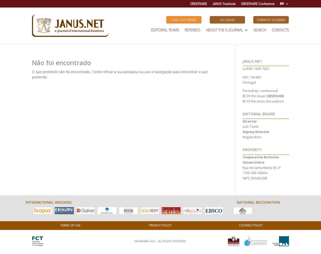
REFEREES (192, 30)
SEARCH (260, 30)
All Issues (227, 20)
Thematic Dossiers (271, 20)
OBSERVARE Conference (257, 4)
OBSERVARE (198, 4)
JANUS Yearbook (224, 4)
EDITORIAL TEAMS (165, 30)
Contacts (280, 30)
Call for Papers (184, 20)
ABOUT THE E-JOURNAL (224, 30)
